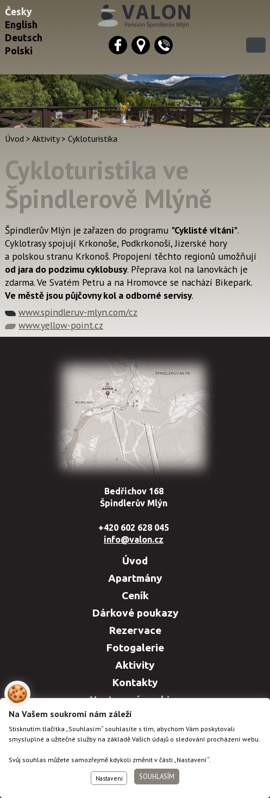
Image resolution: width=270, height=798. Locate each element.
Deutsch (23, 38)
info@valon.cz (134, 539)
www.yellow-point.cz (60, 325)
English (21, 25)
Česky (18, 12)
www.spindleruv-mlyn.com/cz (77, 312)
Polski (19, 51)
